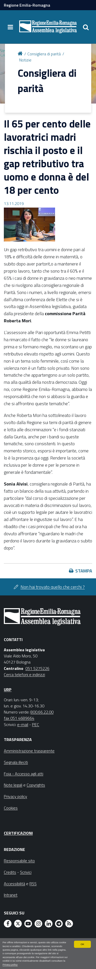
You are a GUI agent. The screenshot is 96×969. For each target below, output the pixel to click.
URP (8, 689)
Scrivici (25, 872)
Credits (10, 872)
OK (82, 944)
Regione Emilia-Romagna (27, 5)
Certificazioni (18, 833)
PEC (35, 724)
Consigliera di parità (44, 54)
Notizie (25, 60)
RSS (33, 884)
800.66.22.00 (42, 712)
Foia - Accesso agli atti (23, 774)
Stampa (83, 570)
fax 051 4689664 (19, 718)
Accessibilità (14, 884)
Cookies (11, 808)
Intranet (10, 895)
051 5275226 (37, 668)
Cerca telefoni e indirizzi (24, 674)
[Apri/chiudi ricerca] (85, 27)
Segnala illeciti (16, 762)
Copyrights (36, 785)
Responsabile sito (19, 861)
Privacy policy (10, 964)
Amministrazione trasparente (29, 751)
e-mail (22, 724)
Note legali (13, 785)
